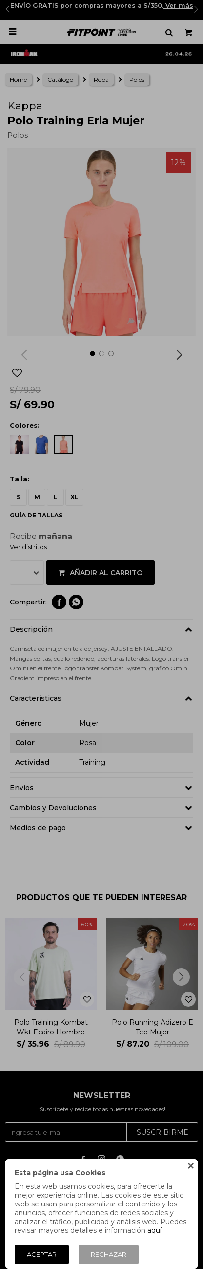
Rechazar (108, 1254)
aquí (154, 1230)
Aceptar (42, 1254)
